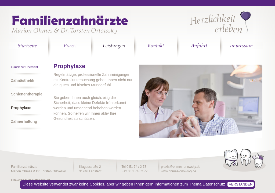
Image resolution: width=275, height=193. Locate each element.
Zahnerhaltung (24, 121)
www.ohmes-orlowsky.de (178, 171)
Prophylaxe (21, 108)
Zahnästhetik (22, 80)
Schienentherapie (26, 94)
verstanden (240, 184)
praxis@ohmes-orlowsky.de (180, 167)
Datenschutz (214, 184)
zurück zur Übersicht (24, 67)
